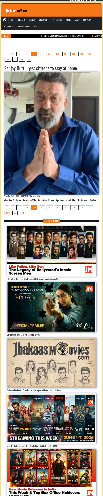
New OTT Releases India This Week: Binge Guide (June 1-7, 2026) (32, 446)
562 (22, 59)
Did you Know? (8, 26)
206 (81, 54)
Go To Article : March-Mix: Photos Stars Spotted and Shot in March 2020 (50, 200)
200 (34, 54)
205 (73, 54)
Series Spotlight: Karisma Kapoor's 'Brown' (66, 36)
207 (89, 54)
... (19, 54)
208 (7, 59)
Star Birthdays (24, 26)
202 (49, 54)
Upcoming (43, 19)
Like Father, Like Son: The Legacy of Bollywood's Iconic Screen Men (33, 279)
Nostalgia (87, 19)
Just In (36, 26)
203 (57, 54)
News (12, 19)
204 (65, 54)
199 (26, 54)
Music (77, 19)
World (68, 19)
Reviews (32, 19)
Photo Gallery (56, 19)
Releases (21, 19)
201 (41, 54)
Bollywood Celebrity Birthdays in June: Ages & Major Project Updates (34, 390)
